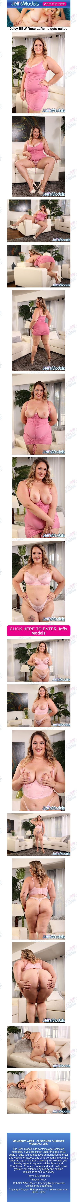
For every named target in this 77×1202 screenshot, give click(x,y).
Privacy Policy (38, 1179)
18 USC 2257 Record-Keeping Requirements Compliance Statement (38, 1184)
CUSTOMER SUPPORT (50, 1141)
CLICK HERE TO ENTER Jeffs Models (38, 631)
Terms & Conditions (38, 1175)
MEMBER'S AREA (23, 1141)
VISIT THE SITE (54, 4)
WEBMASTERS (38, 1144)
